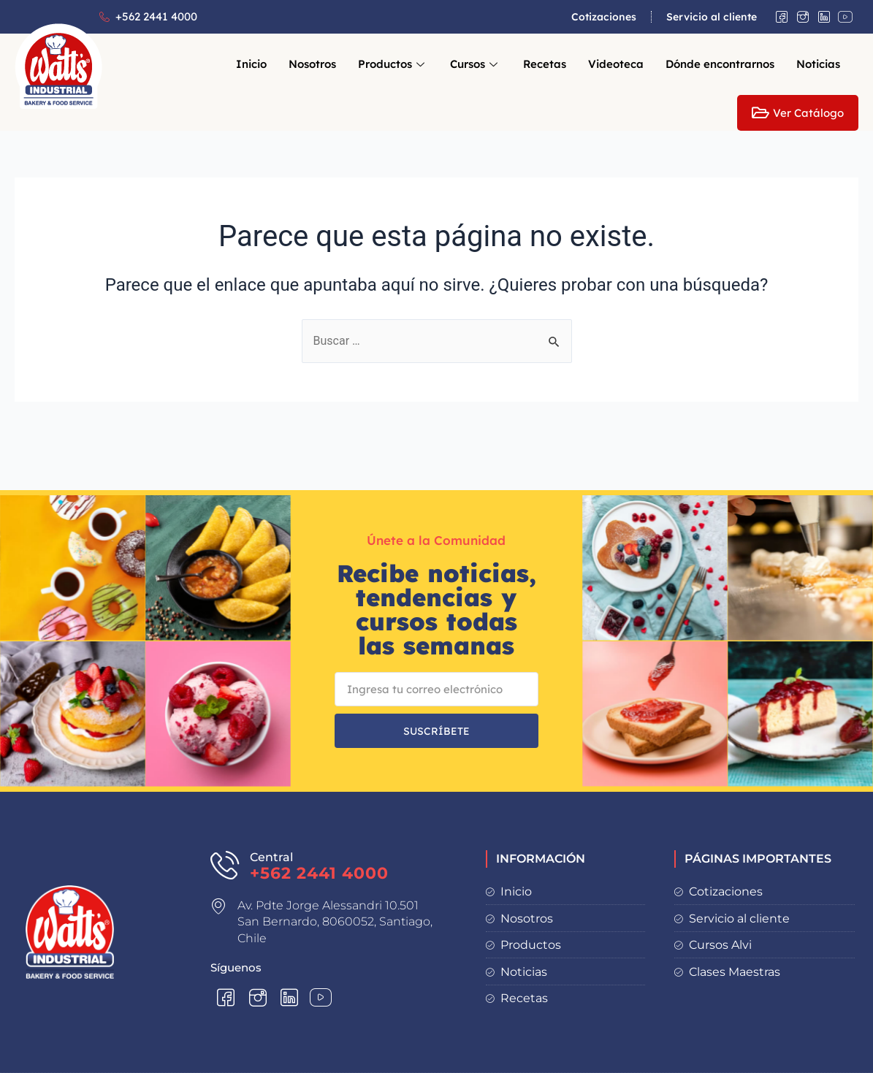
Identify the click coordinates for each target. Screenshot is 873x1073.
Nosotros (312, 64)
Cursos (475, 64)
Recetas (544, 64)
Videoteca (616, 64)
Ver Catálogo (798, 113)
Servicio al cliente (711, 16)
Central (271, 857)
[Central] (224, 864)
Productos (393, 64)
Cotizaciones (603, 16)
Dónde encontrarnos (720, 64)
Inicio (251, 64)
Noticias (818, 64)
